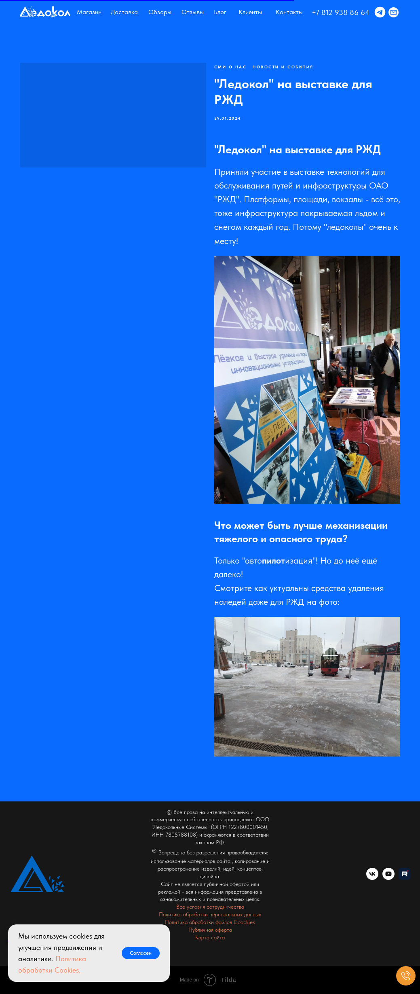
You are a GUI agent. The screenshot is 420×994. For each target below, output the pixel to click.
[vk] (372, 877)
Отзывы (193, 12)
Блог (220, 12)
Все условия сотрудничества (210, 906)
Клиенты (250, 12)
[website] (405, 877)
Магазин (89, 12)
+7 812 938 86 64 (340, 12)
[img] (45, 12)
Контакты (289, 12)
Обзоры (159, 12)
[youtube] (388, 877)
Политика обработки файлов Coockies (210, 922)
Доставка (124, 12)
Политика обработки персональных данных (210, 914)
